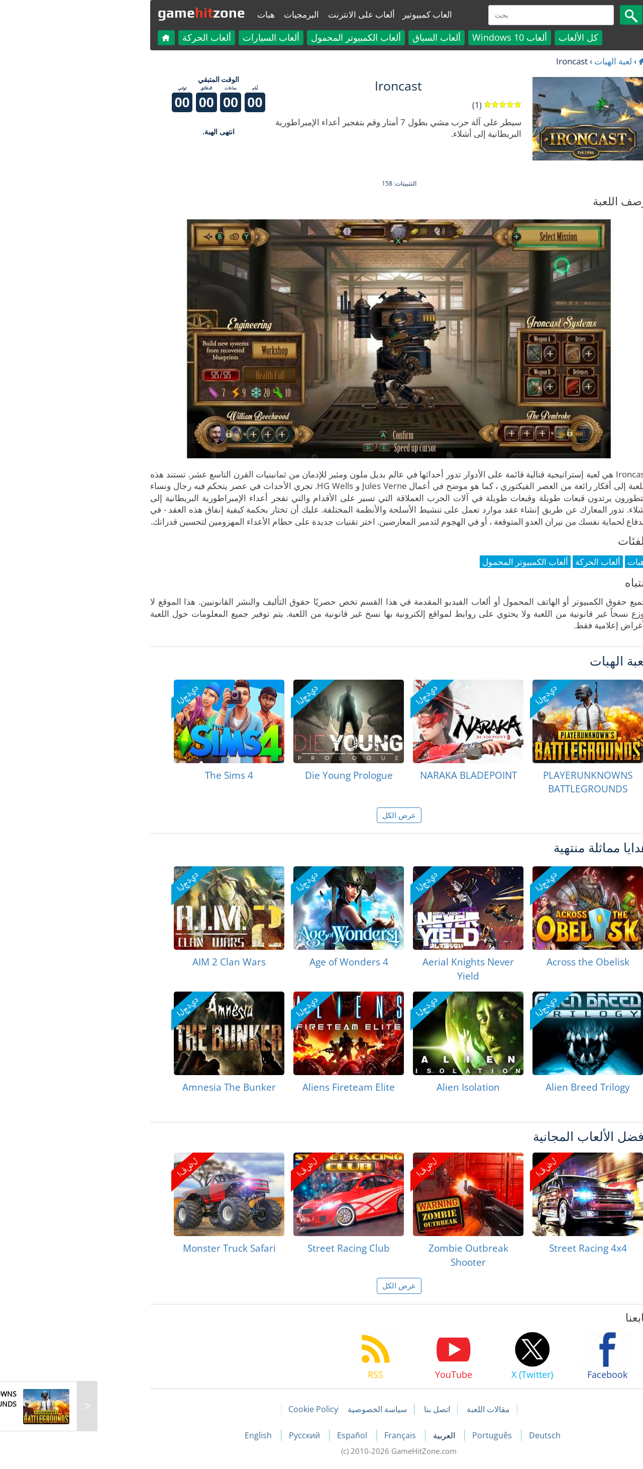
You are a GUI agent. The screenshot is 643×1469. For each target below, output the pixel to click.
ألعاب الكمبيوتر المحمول (279, 37)
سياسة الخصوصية (300, 1409)
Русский (228, 1435)
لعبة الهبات (536, 61)
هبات (188, 14)
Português (416, 1435)
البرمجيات (224, 14)
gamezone (124, 13)
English (181, 1435)
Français (324, 1435)
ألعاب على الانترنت (284, 14)
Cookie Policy (236, 1409)
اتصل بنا (360, 1409)
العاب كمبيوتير (350, 14)
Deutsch (467, 1435)
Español (276, 1435)
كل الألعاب (501, 37)
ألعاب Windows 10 (432, 37)
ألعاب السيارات (193, 37)
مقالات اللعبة (411, 1409)
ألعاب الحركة (129, 37)
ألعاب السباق (359, 37)
